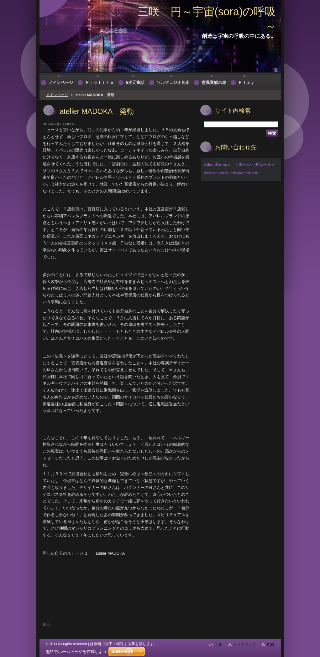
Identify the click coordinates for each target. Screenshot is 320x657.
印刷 (218, 644)
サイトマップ (244, 644)
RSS (271, 644)
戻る (47, 624)
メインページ (57, 95)
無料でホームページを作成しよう (76, 651)
